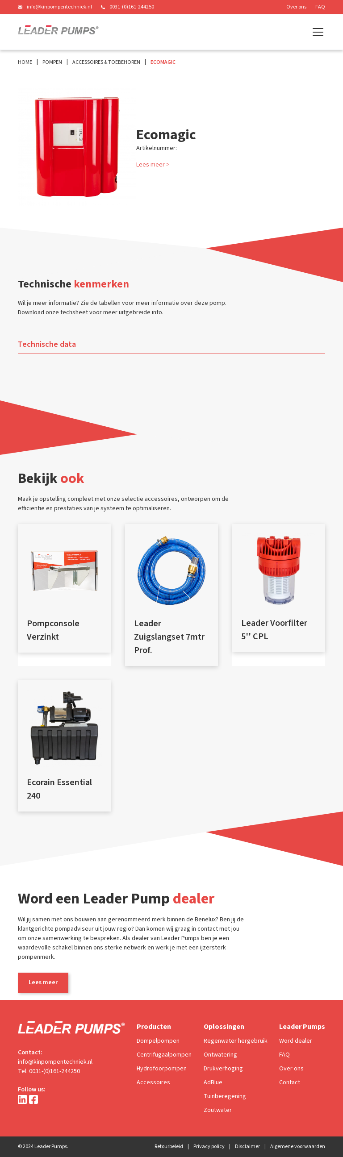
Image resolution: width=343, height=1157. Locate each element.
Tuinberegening (225, 1096)
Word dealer (295, 1040)
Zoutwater (218, 1110)
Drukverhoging (223, 1068)
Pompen (52, 62)
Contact (289, 1082)
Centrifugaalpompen (164, 1054)
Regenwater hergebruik (236, 1040)
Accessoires (153, 1082)
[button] (316, 32)
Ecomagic (163, 62)
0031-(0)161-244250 (131, 7)
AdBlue (213, 1082)
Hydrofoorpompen (162, 1068)
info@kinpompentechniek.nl (59, 7)
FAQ (320, 7)
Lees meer (43, 982)
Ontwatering (220, 1054)
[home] (58, 32)
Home (25, 62)
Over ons (296, 7)
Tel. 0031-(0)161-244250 (49, 1071)
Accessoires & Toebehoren (106, 62)
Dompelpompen (158, 1040)
